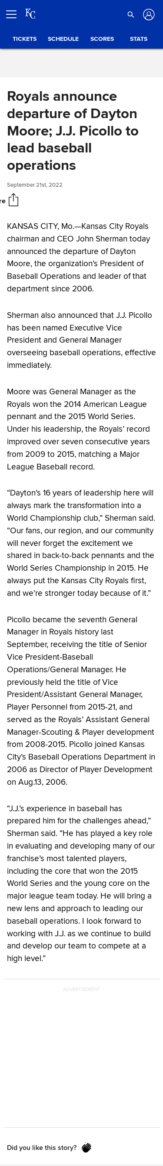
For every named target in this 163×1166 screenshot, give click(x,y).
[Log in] (148, 14)
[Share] (13, 200)
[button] (131, 14)
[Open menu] (14, 14)
